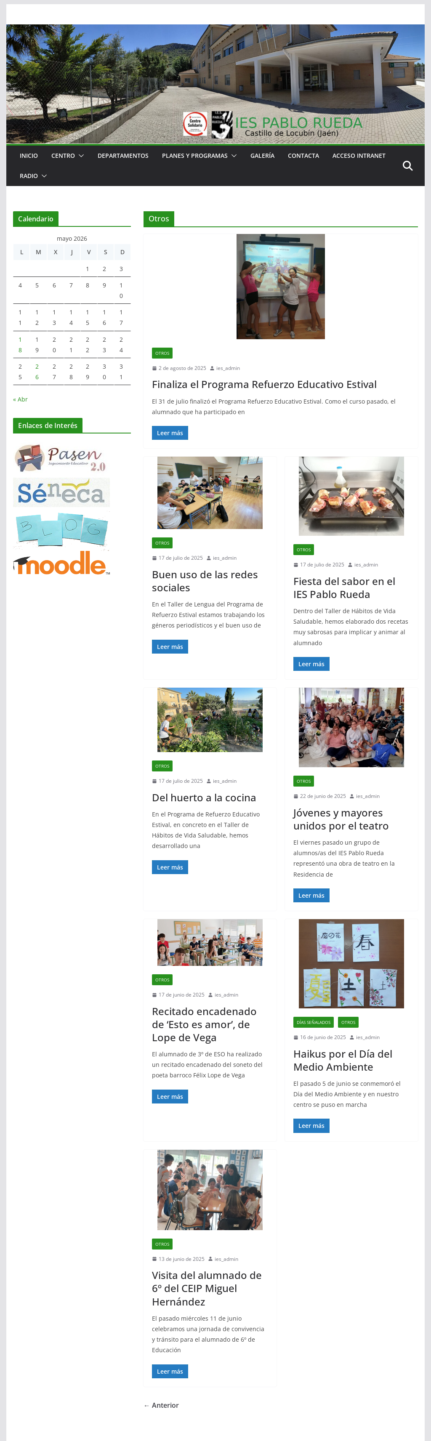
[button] (79, 156)
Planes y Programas (195, 156)
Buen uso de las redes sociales (205, 580)
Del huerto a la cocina (204, 797)
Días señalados (313, 1022)
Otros (162, 353)
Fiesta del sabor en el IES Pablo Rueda (344, 587)
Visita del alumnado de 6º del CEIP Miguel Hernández (207, 1288)
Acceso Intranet (359, 156)
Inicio (29, 156)
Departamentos (123, 156)
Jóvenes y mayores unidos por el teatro (341, 819)
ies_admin (228, 368)
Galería (262, 156)
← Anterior (161, 1405)
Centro (63, 156)
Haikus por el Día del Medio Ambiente (342, 1060)
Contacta (303, 156)
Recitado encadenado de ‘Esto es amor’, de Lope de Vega (204, 1024)
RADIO (29, 176)
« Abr (20, 399)
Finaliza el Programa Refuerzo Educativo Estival (264, 384)
